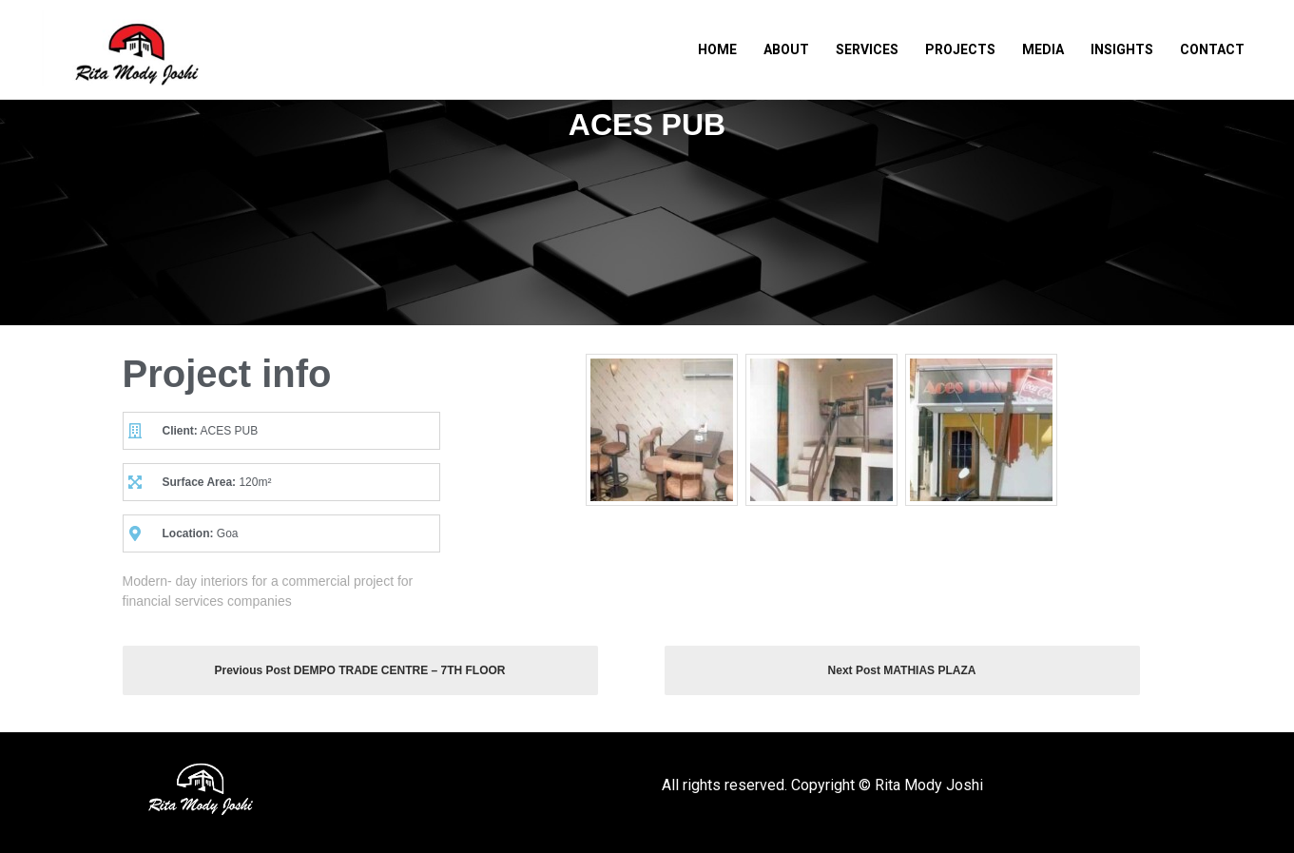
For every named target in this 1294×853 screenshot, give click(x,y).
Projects (960, 49)
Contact (1212, 49)
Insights (1122, 49)
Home (717, 49)
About (786, 49)
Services (867, 49)
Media (1043, 49)
